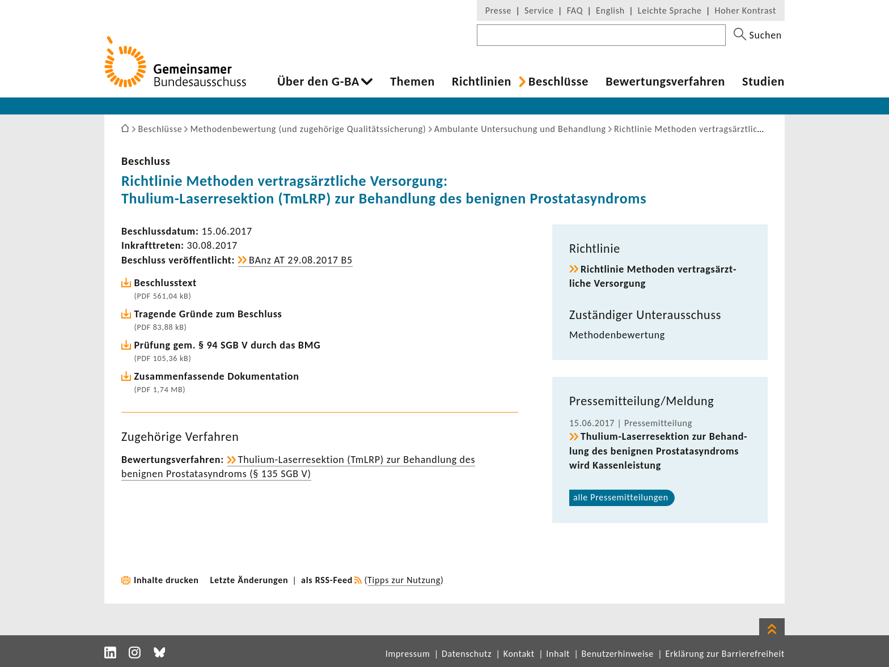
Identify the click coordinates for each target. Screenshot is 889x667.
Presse (498, 10)
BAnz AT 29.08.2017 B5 (301, 260)
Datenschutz (467, 653)
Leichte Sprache (670, 10)
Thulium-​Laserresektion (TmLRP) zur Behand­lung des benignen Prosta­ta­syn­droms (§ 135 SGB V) (298, 466)
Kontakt (519, 653)
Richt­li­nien (481, 81)
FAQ (575, 10)
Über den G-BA (318, 81)
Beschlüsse (558, 81)
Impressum (408, 653)
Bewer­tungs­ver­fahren (665, 81)
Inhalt (558, 653)
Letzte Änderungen (249, 580)
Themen (412, 81)
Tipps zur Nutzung (404, 580)
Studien (763, 81)
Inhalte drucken (166, 580)
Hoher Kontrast (745, 10)
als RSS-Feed (327, 580)
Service (539, 10)
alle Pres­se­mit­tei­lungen (620, 497)
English (610, 10)
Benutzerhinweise (618, 653)
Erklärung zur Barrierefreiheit (725, 653)
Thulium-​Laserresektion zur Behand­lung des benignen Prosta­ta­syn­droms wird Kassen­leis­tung (658, 450)
